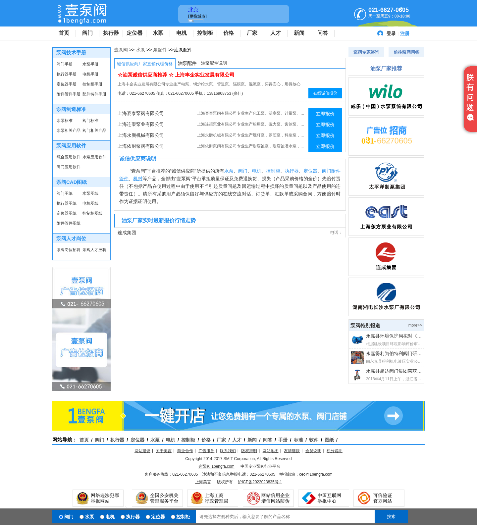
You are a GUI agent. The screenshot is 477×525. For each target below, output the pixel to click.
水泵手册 (90, 64)
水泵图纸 (90, 193)
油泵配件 (187, 63)
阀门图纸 (65, 193)
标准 (298, 440)
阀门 (87, 33)
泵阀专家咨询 (366, 52)
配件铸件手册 (94, 94)
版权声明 (249, 450)
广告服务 (206, 450)
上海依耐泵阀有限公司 (141, 146)
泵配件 (160, 49)
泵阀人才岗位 (71, 238)
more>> (415, 325)
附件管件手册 (68, 94)
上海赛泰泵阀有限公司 (141, 113)
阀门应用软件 (68, 167)
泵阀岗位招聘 (68, 249)
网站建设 (142, 450)
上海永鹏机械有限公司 (141, 135)
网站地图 (271, 450)
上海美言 (203, 482)
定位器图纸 (67, 213)
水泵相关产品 (68, 130)
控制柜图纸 (92, 213)
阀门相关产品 (94, 130)
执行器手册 (67, 74)
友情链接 (292, 450)
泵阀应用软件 (71, 145)
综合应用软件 (68, 157)
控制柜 (205, 33)
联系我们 (228, 450)
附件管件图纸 (68, 223)
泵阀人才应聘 (94, 249)
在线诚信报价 (325, 93)
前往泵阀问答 (406, 52)
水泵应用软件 (94, 157)
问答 (322, 33)
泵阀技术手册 (71, 52)
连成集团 (127, 232)
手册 (283, 440)
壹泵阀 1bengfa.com (216, 466)
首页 (64, 33)
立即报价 (325, 113)
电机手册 (90, 74)
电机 (181, 33)
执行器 (111, 33)
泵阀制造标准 (71, 109)
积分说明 (335, 450)
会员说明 (313, 450)
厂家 (252, 33)
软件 (313, 440)
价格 (228, 33)
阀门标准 (90, 120)
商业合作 (185, 450)
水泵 (158, 33)
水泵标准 (65, 120)
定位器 (134, 33)
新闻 (299, 33)
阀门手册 (65, 64)
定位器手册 (67, 84)
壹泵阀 (121, 49)
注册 (404, 33)
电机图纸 (90, 203)
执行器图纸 (67, 203)
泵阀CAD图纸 (71, 182)
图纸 (329, 440)
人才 (275, 33)
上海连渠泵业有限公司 (141, 124)
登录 (391, 33)
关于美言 (164, 450)
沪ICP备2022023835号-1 (260, 482)
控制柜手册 (92, 84)
